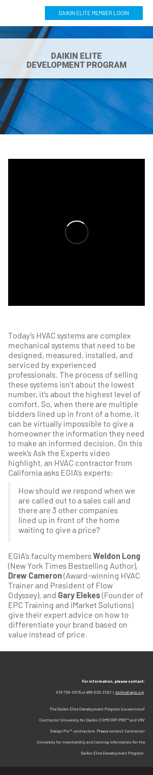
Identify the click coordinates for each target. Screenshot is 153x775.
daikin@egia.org (129, 692)
